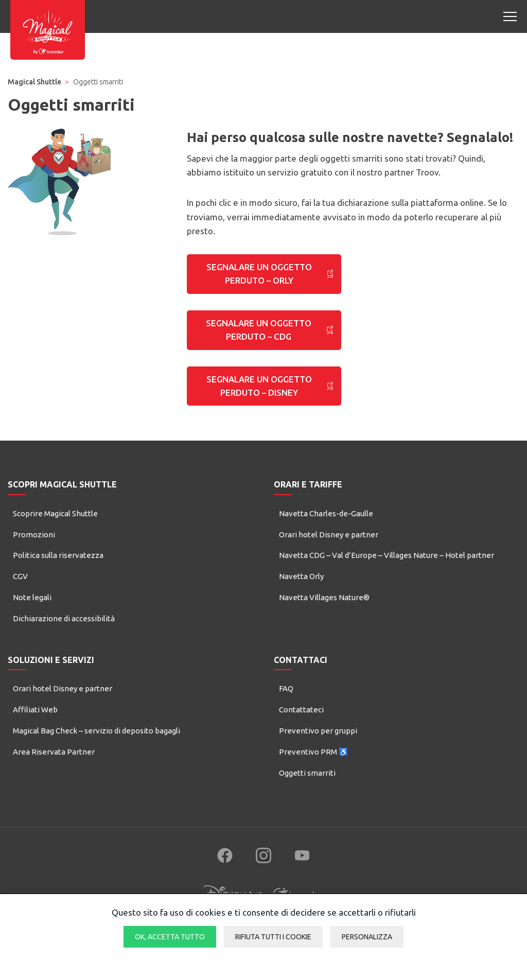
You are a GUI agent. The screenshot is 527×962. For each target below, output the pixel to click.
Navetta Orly (301, 588)
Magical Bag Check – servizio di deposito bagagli (96, 742)
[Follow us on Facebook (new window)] (224, 867)
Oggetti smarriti (307, 784)
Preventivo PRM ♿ (313, 763)
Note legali (32, 609)
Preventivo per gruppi (318, 742)
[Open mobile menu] (510, 16)
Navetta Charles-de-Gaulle (326, 525)
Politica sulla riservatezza (58, 567)
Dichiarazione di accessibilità (64, 630)
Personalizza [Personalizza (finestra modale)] (367, 937)
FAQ (286, 700)
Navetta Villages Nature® (324, 609)
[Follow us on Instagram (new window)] (263, 867)
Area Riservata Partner (54, 763)
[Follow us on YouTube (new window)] (302, 867)
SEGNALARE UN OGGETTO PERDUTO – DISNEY (259, 396)
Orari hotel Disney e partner (328, 546)
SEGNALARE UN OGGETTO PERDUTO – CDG (259, 336)
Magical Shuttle (34, 82)
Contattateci (301, 722)
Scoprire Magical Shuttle (55, 525)
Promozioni (34, 546)
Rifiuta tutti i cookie (273, 937)
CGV (20, 588)
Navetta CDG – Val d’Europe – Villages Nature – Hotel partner (386, 567)
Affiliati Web (35, 722)
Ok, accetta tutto (170, 937)
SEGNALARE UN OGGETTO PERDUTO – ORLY (259, 276)
